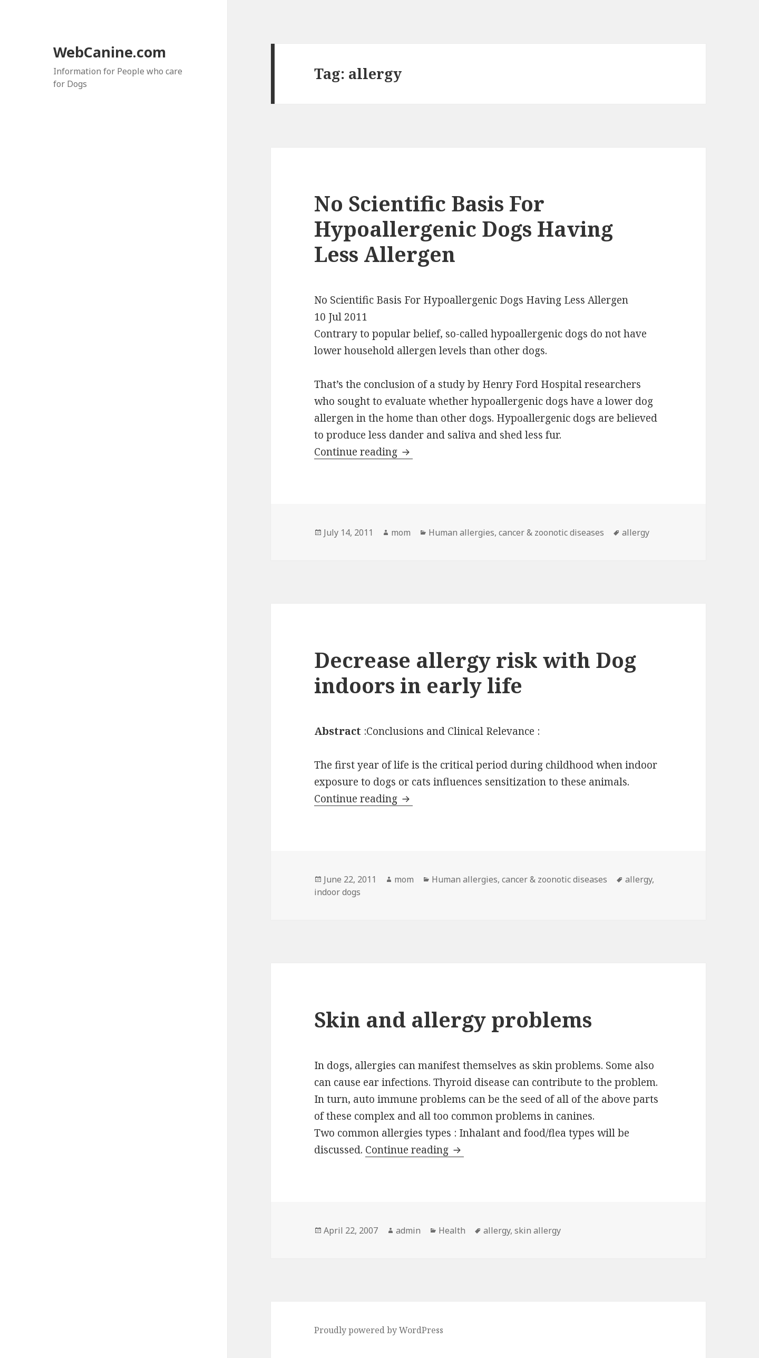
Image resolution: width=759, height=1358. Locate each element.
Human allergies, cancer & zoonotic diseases (516, 532)
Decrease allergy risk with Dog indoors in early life (475, 672)
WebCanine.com (109, 52)
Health (452, 1230)
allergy (635, 532)
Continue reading (363, 452)
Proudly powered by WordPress (378, 1330)
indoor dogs (337, 892)
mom (401, 532)
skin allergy (537, 1230)
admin (408, 1230)
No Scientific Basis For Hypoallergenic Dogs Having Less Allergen (463, 228)
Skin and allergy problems (453, 1019)
